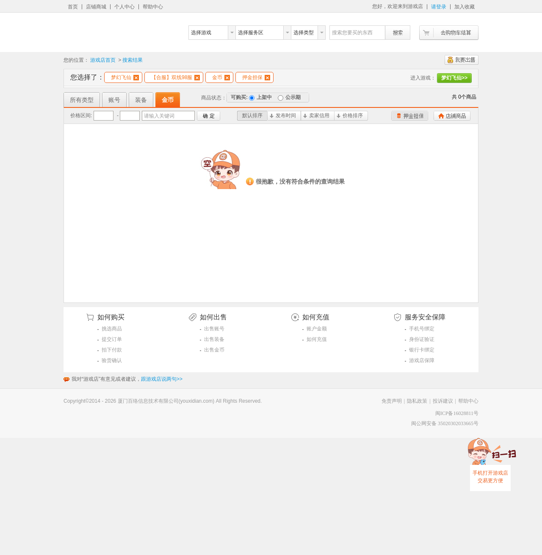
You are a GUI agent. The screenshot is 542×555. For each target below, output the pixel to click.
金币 (221, 77)
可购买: (239, 97)
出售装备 (214, 339)
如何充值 (317, 339)
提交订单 (112, 339)
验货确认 (112, 360)
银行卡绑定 (421, 350)
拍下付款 (112, 350)
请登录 (438, 7)
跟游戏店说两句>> (162, 379)
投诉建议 (443, 401)
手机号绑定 (421, 329)
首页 (73, 7)
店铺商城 (96, 7)
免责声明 (392, 401)
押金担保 (256, 77)
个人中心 (124, 7)
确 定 (208, 116)
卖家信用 (316, 115)
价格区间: (81, 115)
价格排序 (350, 115)
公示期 (289, 97)
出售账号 (214, 329)
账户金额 (317, 329)
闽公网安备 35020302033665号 (444, 423)
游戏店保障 (421, 360)
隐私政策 (417, 401)
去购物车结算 (448, 32)
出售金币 (214, 350)
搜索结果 (132, 60)
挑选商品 (112, 329)
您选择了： (87, 77)
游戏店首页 (103, 60)
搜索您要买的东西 (352, 33)
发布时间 (283, 115)
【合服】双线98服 (175, 77)
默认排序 (252, 115)
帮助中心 (153, 7)
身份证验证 (421, 339)
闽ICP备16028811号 (456, 413)
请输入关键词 (159, 116)
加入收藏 (464, 7)
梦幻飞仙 (125, 77)
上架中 (260, 97)
